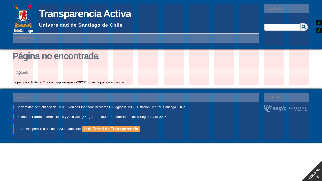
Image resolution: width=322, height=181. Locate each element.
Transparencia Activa (85, 13)
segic (286, 108)
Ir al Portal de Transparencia (111, 129)
